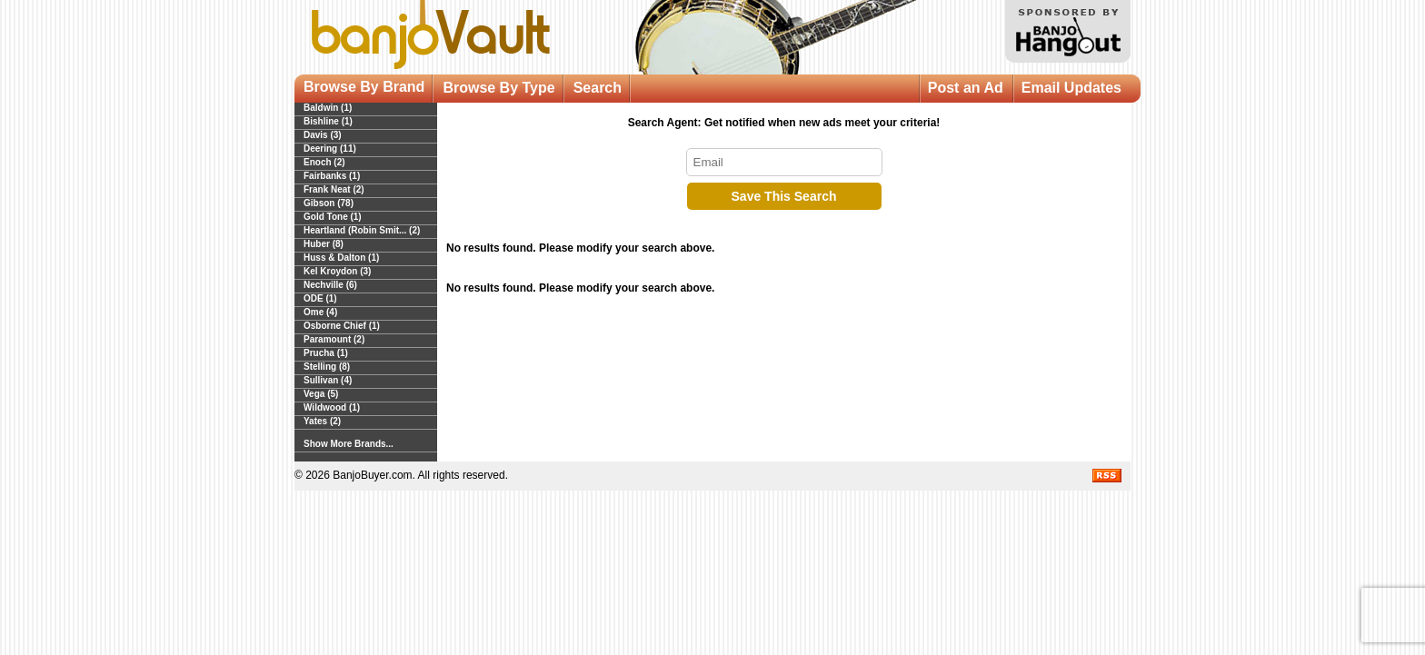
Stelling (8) (327, 367)
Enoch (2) (324, 162)
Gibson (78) (329, 203)
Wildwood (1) (332, 407)
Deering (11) (330, 149)
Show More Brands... (349, 444)
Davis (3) (323, 135)
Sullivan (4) (328, 380)
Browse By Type (498, 87)
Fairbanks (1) (332, 176)
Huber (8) (324, 244)
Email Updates (1071, 87)
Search (597, 87)
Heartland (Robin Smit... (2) (362, 230)
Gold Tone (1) (333, 217)
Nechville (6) (330, 285)
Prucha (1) (326, 353)
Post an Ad (965, 87)
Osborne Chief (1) (342, 326)
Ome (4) (320, 312)
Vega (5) (321, 394)
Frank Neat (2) (334, 189)
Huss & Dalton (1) (341, 258)
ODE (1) (320, 298)
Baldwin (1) (328, 108)
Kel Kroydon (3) (337, 271)
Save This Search (784, 196)
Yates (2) (322, 421)
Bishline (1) (328, 121)
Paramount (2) (334, 339)
